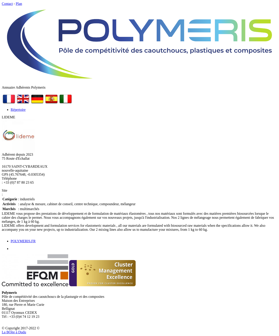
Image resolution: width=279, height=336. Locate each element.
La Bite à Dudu (14, 332)
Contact (7, 4)
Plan (19, 4)
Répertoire (18, 109)
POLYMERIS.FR (23, 241)
